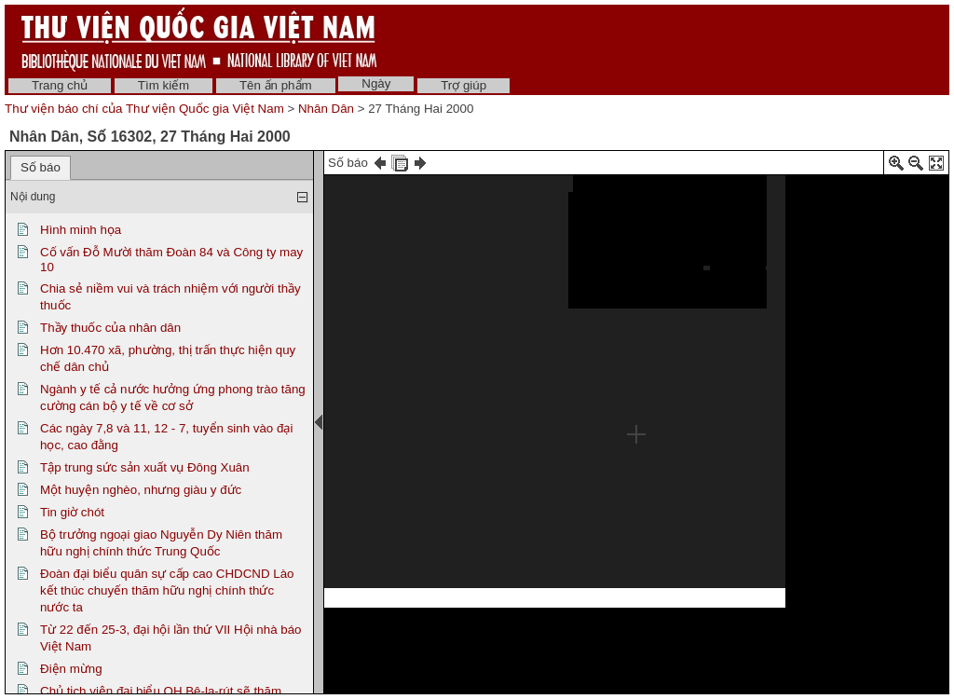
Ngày (375, 83)
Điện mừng (71, 669)
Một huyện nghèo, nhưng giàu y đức (140, 490)
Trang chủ (60, 85)
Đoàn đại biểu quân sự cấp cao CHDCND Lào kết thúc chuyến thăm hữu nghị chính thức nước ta (167, 590)
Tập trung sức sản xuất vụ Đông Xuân (145, 467)
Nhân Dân (326, 109)
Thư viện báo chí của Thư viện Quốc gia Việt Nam (144, 109)
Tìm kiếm (163, 85)
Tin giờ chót (72, 512)
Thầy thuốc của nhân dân (110, 328)
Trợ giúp (463, 85)
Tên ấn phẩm (275, 85)
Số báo (40, 167)
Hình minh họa (80, 230)
